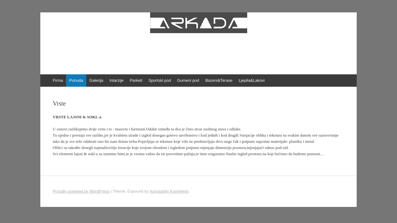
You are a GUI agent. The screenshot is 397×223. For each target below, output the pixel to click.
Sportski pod (160, 80)
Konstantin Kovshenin (169, 191)
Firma (58, 80)
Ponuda (76, 80)
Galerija (96, 80)
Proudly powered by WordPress (81, 191)
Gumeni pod (188, 80)
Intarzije (116, 80)
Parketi (136, 80)
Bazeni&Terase (218, 80)
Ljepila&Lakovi (252, 80)
